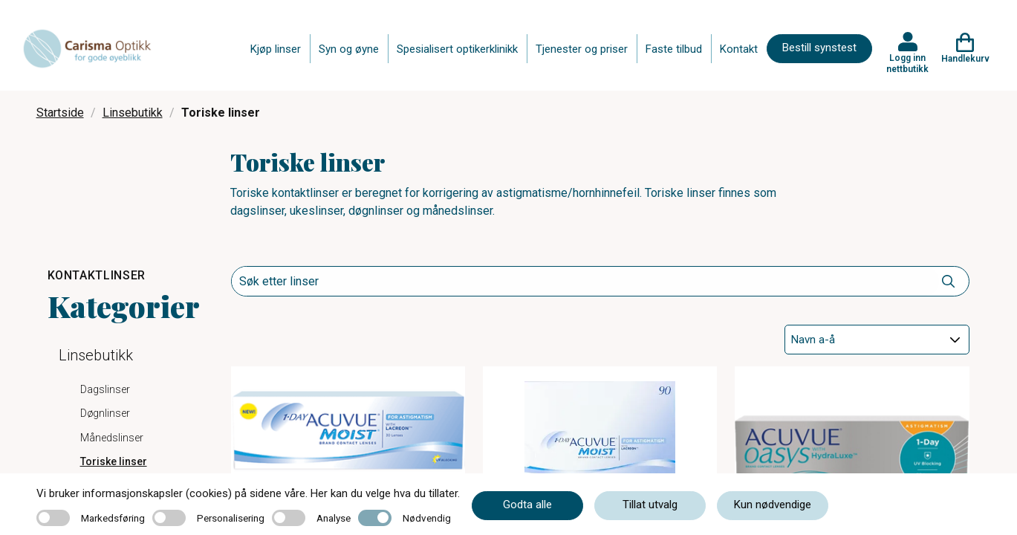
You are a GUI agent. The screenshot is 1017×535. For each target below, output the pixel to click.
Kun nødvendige (772, 504)
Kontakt (739, 49)
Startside (60, 113)
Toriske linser (113, 461)
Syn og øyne (349, 49)
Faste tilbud (674, 49)
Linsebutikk (133, 113)
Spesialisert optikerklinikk (457, 49)
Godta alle (527, 504)
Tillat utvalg (650, 504)
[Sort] (876, 339)
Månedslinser (111, 438)
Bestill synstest (819, 47)
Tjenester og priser (582, 49)
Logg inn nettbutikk (907, 63)
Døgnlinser (105, 413)
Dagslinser (105, 389)
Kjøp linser (275, 49)
